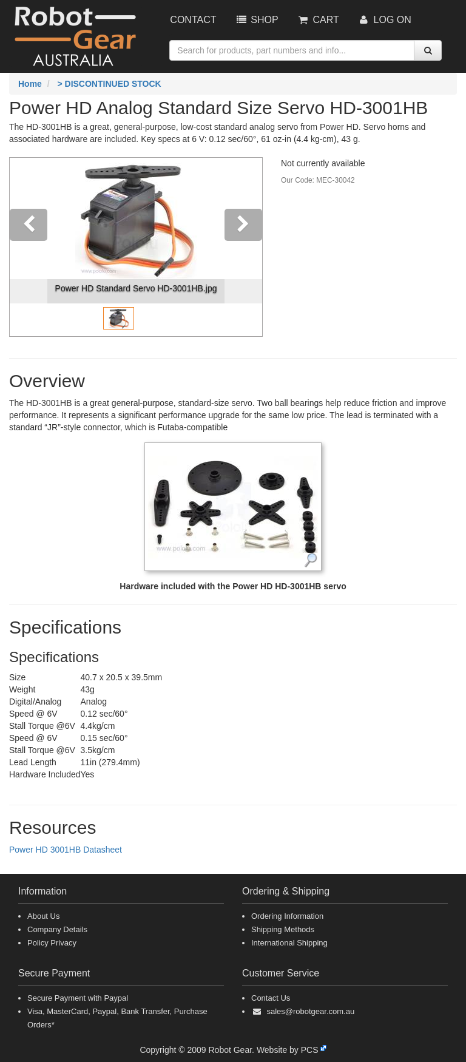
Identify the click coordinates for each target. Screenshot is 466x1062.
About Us (43, 916)
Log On (384, 20)
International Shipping (289, 942)
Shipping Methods (282, 929)
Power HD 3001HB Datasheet (65, 849)
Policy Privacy (51, 942)
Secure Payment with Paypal (77, 998)
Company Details (57, 929)
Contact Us (270, 998)
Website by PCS (288, 1050)
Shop (256, 20)
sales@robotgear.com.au (310, 1011)
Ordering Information (287, 916)
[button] (28, 247)
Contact (193, 20)
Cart (318, 20)
